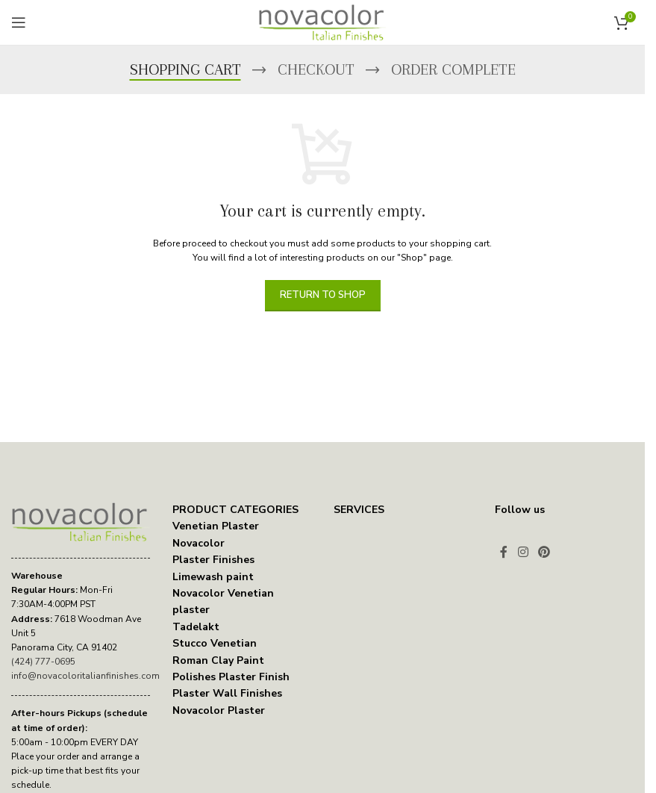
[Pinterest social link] (544, 552)
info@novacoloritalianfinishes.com (85, 676)
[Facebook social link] (504, 552)
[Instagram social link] (523, 552)
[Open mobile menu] (19, 22)
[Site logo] (322, 22)
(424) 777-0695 (43, 662)
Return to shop (323, 295)
